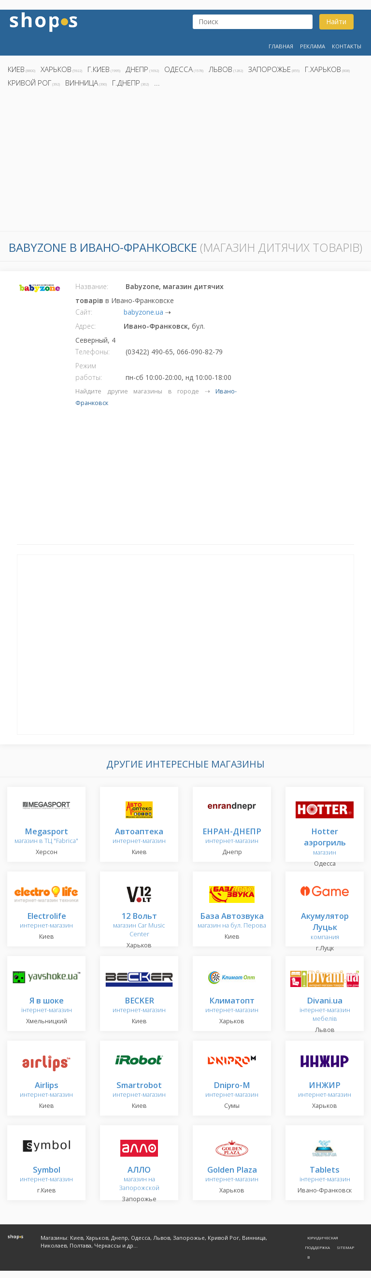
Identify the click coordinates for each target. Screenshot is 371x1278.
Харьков (56, 69)
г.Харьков (323, 69)
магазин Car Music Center (139, 925)
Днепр (137, 69)
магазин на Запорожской (139, 1179)
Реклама (312, 46)
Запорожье (269, 69)
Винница (81, 82)
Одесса (178, 69)
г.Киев (98, 69)
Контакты (346, 46)
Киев (16, 69)
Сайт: (83, 312)
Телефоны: (92, 351)
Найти (336, 21)
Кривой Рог (29, 82)
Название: (91, 286)
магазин (325, 842)
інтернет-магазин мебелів (325, 1010)
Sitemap (345, 1247)
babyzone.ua (143, 312)
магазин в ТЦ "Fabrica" (46, 836)
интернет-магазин (139, 836)
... (157, 82)
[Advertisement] (185, 162)
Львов (220, 69)
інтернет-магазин (46, 1005)
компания (325, 927)
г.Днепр (126, 82)
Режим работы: (88, 371)
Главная (281, 46)
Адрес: (85, 326)
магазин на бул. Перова (232, 921)
